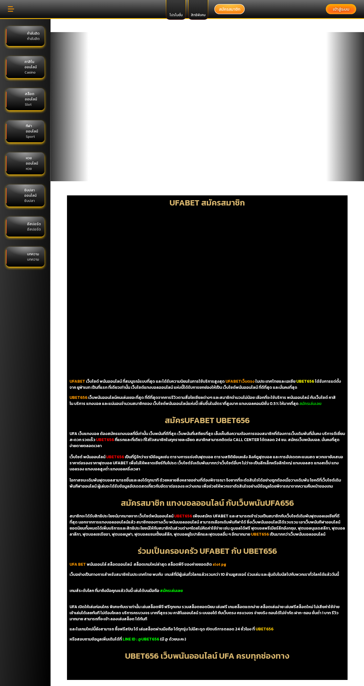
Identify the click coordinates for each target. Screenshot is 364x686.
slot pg (219, 564)
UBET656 (265, 629)
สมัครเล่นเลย (310, 403)
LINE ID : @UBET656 (141, 639)
